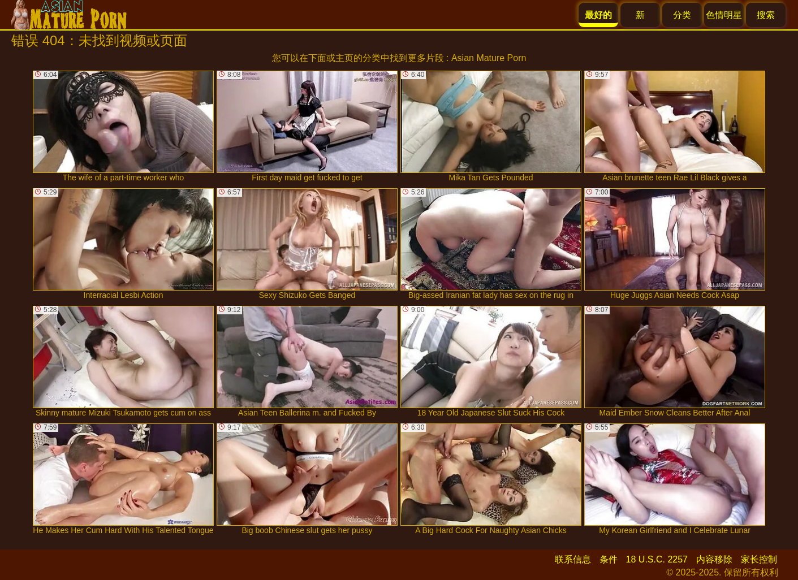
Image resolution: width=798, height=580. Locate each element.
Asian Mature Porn (489, 58)
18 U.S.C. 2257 (657, 559)
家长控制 (759, 559)
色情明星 (724, 15)
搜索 (766, 15)
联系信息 (573, 559)
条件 (608, 559)
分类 (682, 15)
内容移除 (714, 559)
